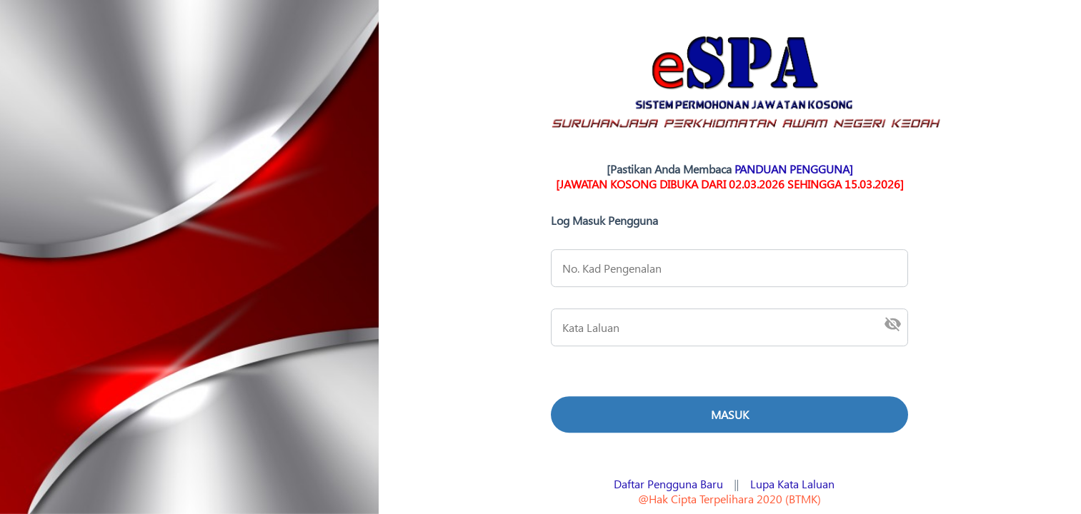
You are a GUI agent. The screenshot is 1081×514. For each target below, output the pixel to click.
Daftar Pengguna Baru (668, 483)
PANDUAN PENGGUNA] (793, 168)
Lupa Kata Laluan (792, 483)
